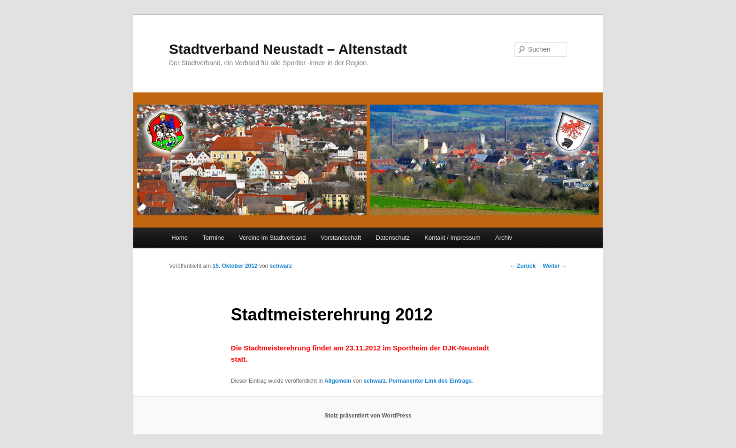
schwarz (281, 266)
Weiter (555, 266)
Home (179, 237)
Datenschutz (393, 237)
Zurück (523, 266)
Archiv (503, 237)
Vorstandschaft (341, 237)
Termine (213, 237)
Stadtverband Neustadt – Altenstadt (288, 49)
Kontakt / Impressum (452, 237)
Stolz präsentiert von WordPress (367, 415)
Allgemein (337, 381)
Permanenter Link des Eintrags (430, 381)
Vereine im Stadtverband (272, 237)
